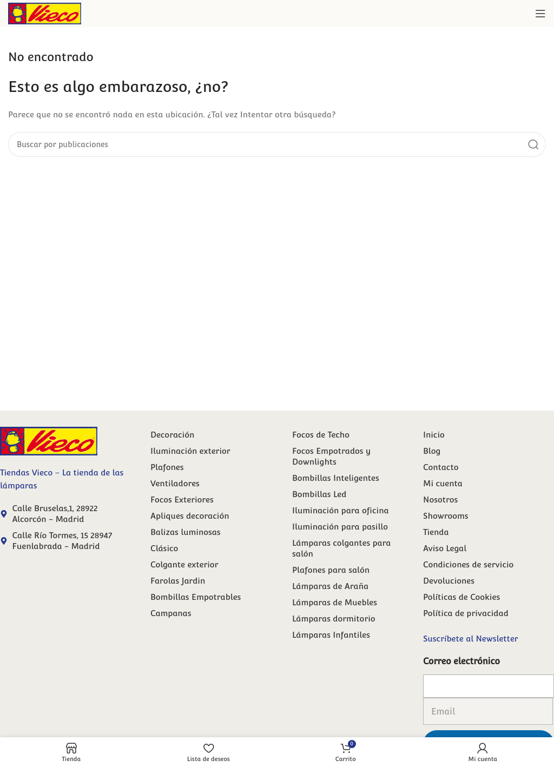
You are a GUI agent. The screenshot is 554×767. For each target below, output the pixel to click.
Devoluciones (448, 580)
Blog (431, 450)
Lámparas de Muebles (334, 602)
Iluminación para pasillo (340, 526)
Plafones (167, 467)
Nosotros (440, 499)
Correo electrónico (461, 661)
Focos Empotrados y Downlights (331, 456)
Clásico (164, 548)
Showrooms (446, 515)
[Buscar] (277, 144)
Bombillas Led (319, 494)
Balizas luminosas (185, 532)
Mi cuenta (443, 483)
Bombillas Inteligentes (335, 477)
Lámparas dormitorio (333, 618)
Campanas (170, 613)
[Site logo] (44, 12)
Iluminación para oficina (340, 510)
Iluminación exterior (190, 450)
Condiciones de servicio (468, 564)
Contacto (440, 467)
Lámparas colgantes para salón (341, 548)
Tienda (436, 532)
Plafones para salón (331, 569)
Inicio (434, 434)
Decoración (172, 434)
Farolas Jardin (177, 580)
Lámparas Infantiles (331, 634)
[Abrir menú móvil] (540, 13)
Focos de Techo (320, 434)
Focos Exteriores (182, 499)
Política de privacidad (466, 613)
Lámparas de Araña (330, 586)
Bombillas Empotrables (195, 596)
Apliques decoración (189, 515)
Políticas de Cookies (461, 596)
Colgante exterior (184, 564)
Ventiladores (175, 483)
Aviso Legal (444, 548)
